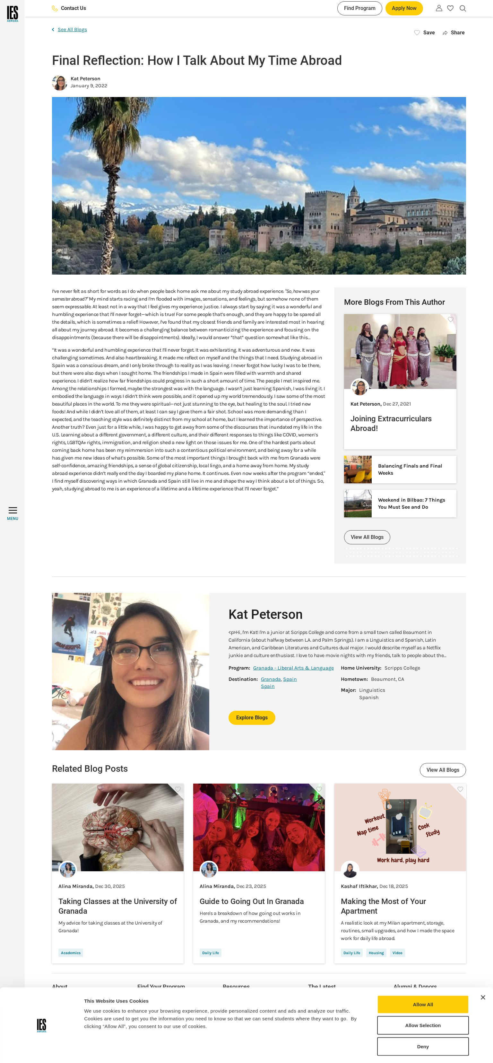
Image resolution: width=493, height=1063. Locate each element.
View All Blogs (367, 537)
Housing (376, 953)
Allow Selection (423, 1005)
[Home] (12, 14)
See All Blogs (69, 29)
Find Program (360, 8)
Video (397, 953)
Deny (423, 1026)
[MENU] (12, 514)
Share (454, 33)
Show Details (337, 1050)
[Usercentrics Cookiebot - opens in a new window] (41, 1050)
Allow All (423, 984)
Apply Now (404, 8)
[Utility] (439, 8)
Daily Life (210, 953)
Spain (290, 679)
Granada (271, 679)
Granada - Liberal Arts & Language (293, 668)
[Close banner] (483, 977)
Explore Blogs (252, 718)
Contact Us (69, 8)
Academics (71, 953)
